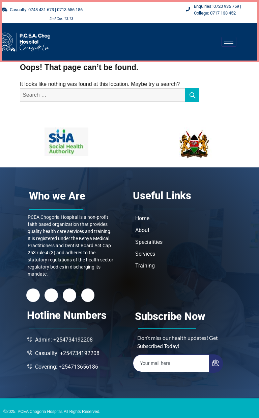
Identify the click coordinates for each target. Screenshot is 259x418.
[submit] (216, 363)
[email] (171, 363)
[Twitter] (51, 295)
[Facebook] (33, 295)
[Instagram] (88, 295)
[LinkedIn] (70, 295)
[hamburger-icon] (228, 42)
